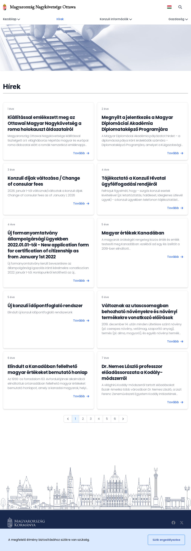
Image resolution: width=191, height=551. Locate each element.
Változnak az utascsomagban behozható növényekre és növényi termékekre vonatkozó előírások (139, 312)
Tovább (81, 153)
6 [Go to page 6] (115, 419)
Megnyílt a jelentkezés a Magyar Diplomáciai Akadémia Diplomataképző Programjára (137, 123)
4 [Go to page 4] (99, 419)
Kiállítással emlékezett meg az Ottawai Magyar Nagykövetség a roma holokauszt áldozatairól (45, 123)
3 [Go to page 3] (91, 419)
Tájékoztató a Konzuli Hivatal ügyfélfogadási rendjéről (134, 181)
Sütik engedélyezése (166, 540)
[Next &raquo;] (123, 419)
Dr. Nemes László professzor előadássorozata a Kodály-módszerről (132, 372)
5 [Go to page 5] (107, 419)
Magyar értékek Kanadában (133, 233)
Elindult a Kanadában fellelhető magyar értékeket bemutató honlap (47, 369)
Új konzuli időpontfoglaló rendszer (45, 306)
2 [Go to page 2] (83, 419)
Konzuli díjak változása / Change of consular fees (44, 181)
